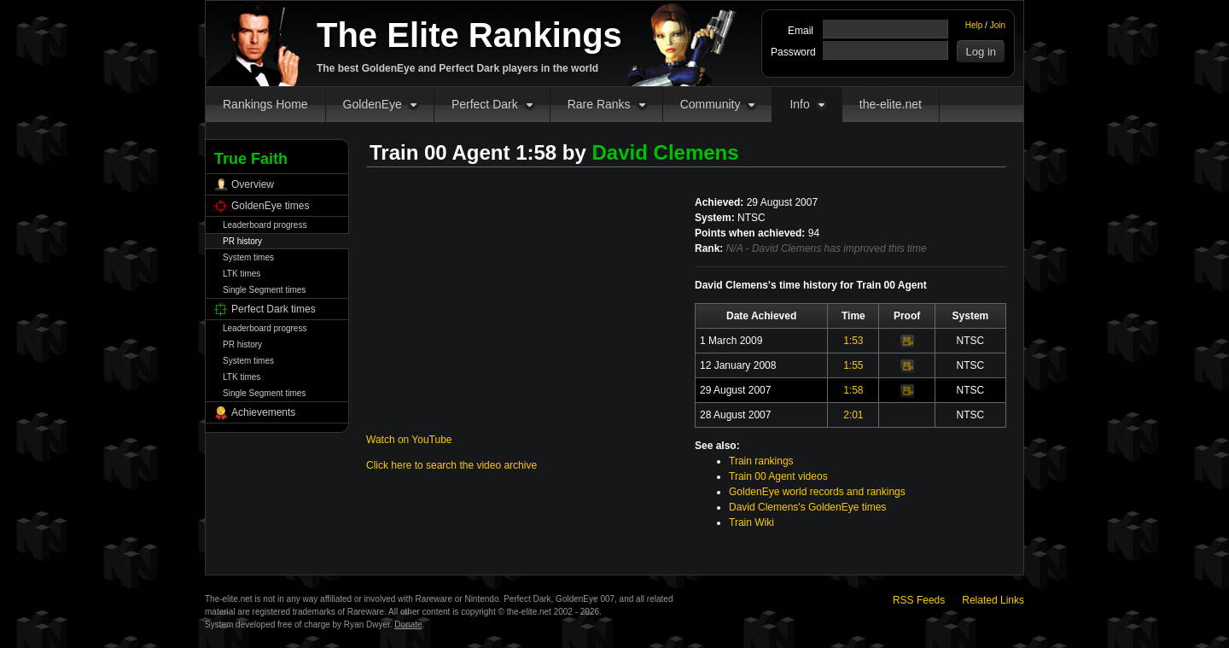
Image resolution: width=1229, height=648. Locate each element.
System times (248, 257)
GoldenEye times (270, 206)
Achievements (263, 412)
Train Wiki (751, 522)
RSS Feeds (919, 600)
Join (997, 25)
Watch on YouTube (409, 440)
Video (907, 341)
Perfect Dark (484, 104)
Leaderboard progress (264, 225)
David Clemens (665, 152)
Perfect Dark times (273, 309)
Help (974, 25)
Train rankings (761, 461)
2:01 (853, 415)
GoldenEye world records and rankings (817, 492)
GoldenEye (372, 104)
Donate (408, 624)
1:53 (853, 341)
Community (710, 104)
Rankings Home (265, 104)
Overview (252, 184)
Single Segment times (264, 290)
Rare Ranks (599, 104)
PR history (242, 241)
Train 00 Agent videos (778, 476)
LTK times (241, 273)
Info (799, 104)
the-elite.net (890, 104)
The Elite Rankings (469, 35)
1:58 (853, 390)
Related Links (993, 600)
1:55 (853, 365)
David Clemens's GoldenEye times (807, 507)
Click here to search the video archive (451, 465)
